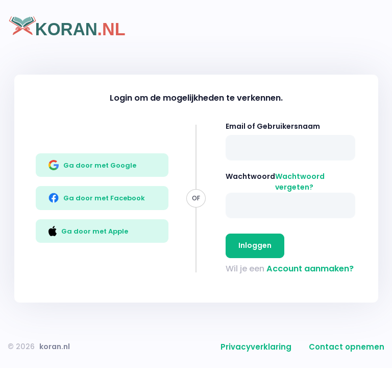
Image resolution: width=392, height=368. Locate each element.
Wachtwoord (250, 176)
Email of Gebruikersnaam (273, 126)
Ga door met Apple (88, 231)
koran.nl (54, 346)
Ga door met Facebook (96, 198)
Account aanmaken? (310, 268)
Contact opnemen (346, 346)
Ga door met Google (92, 165)
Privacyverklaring (255, 346)
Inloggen (255, 245)
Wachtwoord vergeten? (300, 181)
